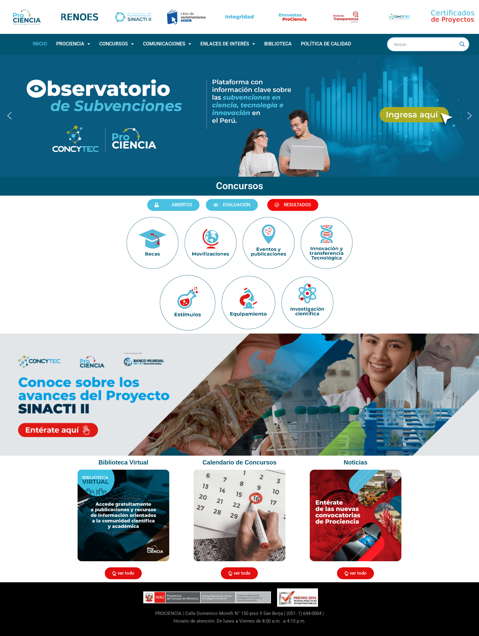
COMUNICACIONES (167, 44)
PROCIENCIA (73, 44)
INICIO (40, 44)
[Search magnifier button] (462, 44)
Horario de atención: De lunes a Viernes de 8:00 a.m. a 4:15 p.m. (239, 621)
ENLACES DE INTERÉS (227, 44)
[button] (73, 44)
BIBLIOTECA (278, 44)
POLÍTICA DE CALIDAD (326, 44)
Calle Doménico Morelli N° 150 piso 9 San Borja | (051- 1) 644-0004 (253, 613)
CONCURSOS (116, 44)
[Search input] (425, 44)
